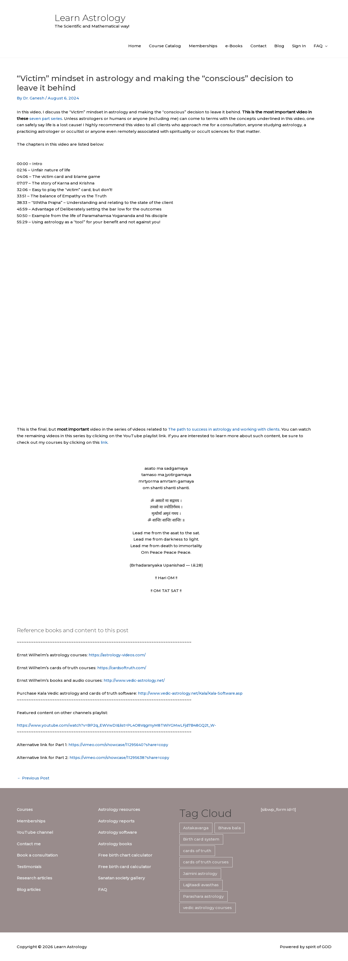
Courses (25, 809)
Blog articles (30, 889)
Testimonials (29, 866)
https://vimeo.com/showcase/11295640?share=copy (120, 744)
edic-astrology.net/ (148, 680)
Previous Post (33, 778)
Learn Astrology (91, 18)
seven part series (46, 118)
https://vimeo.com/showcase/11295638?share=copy (121, 757)
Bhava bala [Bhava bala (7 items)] (229, 827)
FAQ (318, 45)
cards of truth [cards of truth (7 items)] (197, 850)
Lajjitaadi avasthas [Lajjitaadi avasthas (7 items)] (201, 884)
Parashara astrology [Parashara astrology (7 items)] (203, 896)
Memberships (203, 45)
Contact (258, 45)
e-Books (234, 45)
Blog (279, 45)
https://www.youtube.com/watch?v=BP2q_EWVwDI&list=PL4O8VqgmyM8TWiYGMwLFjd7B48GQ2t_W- (121, 725)
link (109, 442)
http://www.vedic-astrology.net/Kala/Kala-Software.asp (193, 693)
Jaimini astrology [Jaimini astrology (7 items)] (200, 873)
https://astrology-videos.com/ (118, 654)
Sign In (299, 45)
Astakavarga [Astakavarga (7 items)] (195, 827)
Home (134, 45)
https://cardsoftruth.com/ (122, 667)
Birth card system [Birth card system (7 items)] (201, 839)
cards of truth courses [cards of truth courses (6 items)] (206, 861)
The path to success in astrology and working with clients (226, 429)
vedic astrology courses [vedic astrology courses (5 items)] (207, 907)
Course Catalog (165, 45)
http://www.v (116, 680)
